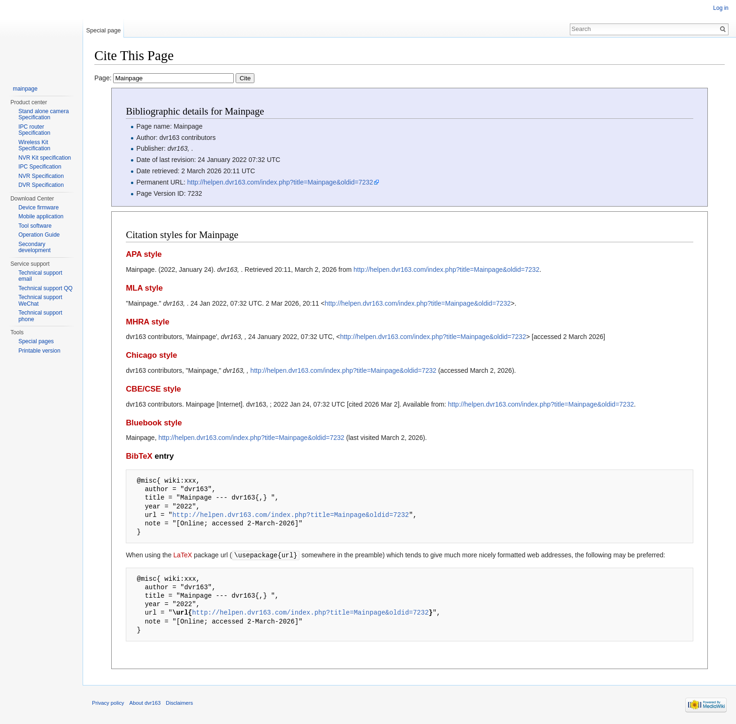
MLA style (144, 288)
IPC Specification (39, 166)
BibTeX (139, 456)
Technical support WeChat (40, 300)
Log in (720, 8)
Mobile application (40, 216)
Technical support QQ (45, 288)
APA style (143, 254)
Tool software (35, 226)
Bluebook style (154, 422)
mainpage (25, 88)
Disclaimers (179, 702)
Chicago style (151, 355)
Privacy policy (108, 702)
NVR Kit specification (44, 157)
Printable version (39, 350)
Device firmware (38, 207)
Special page (103, 30)
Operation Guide (39, 234)
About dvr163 (145, 702)
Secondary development (34, 247)
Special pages (36, 341)
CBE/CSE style (153, 389)
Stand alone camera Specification (43, 114)
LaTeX (182, 555)
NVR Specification (41, 176)
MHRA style (147, 321)
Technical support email (40, 276)
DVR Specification (41, 185)
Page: (174, 78)
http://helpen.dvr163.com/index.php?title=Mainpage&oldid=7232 (280, 182)
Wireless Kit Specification (34, 145)
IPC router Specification (34, 130)
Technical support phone (40, 316)
